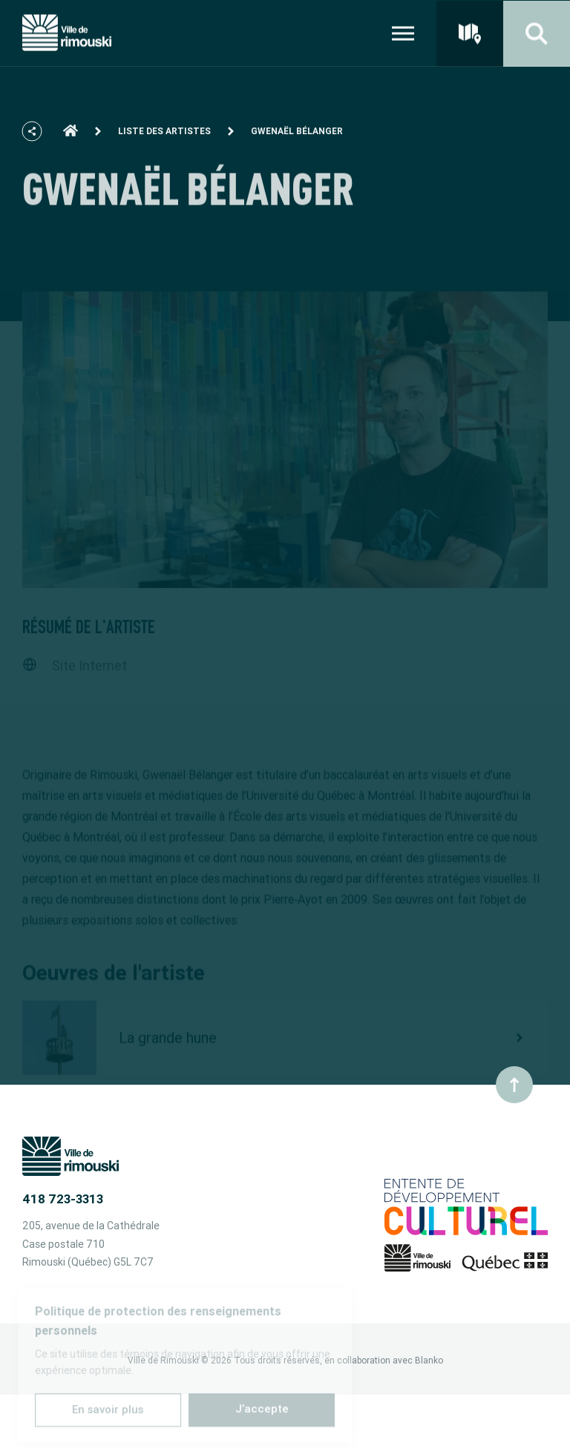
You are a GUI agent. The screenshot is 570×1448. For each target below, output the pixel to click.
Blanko (429, 1360)
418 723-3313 (62, 1199)
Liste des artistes (164, 137)
